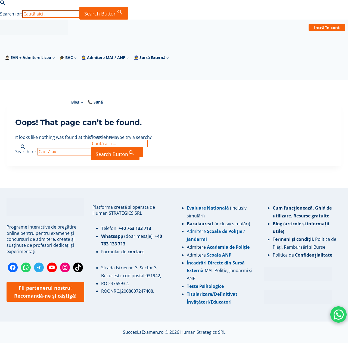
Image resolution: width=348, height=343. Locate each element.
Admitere (197, 247)
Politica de (302, 255)
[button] (2, 4)
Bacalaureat (201, 224)
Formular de (122, 252)
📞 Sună (95, 102)
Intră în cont (327, 27)
